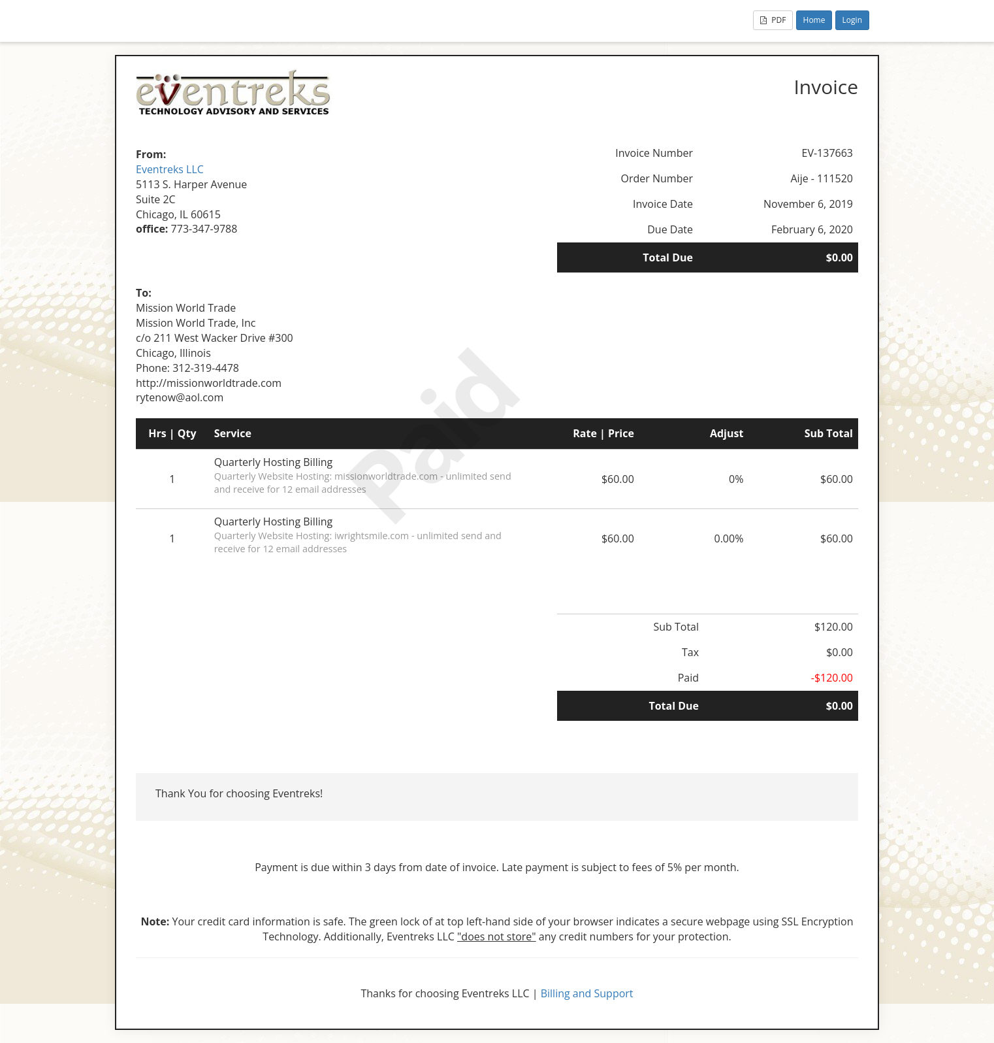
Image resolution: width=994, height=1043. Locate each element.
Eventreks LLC (170, 169)
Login (852, 19)
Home (814, 19)
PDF (773, 19)
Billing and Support (587, 993)
